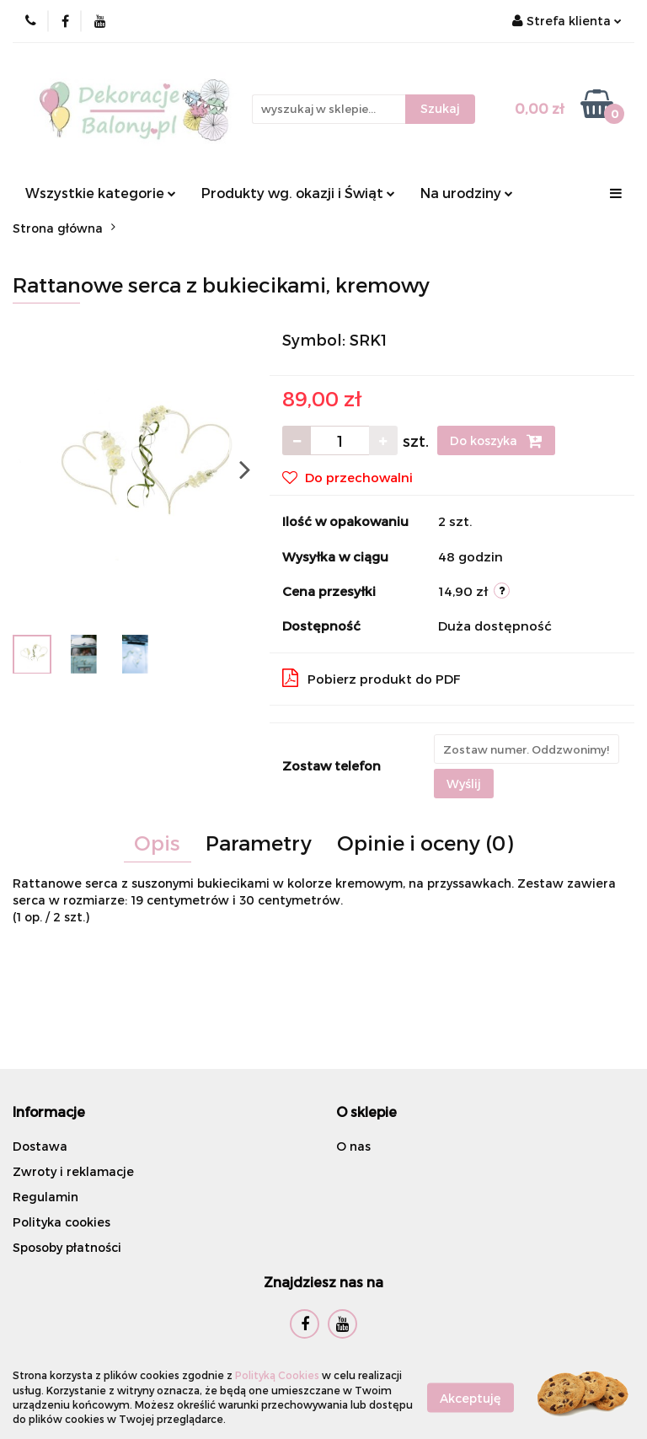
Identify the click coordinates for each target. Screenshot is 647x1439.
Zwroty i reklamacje (73, 1171)
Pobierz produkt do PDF (371, 677)
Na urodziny (466, 193)
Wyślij (463, 783)
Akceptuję (470, 1397)
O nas (353, 1146)
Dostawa (40, 1146)
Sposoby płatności (67, 1247)
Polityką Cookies (277, 1375)
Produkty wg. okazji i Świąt (298, 193)
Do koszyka (496, 440)
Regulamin (45, 1196)
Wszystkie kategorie (100, 193)
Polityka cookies (61, 1222)
